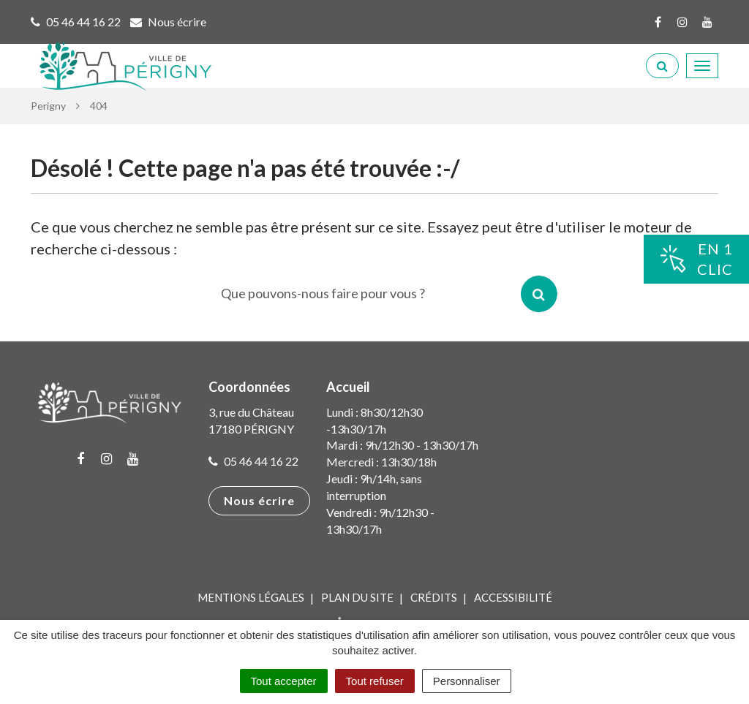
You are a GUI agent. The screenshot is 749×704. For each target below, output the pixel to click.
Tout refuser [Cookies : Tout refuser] (375, 681)
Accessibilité (513, 597)
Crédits (433, 597)
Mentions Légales (250, 597)
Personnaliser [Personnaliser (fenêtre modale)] (466, 681)
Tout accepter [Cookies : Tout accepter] (284, 681)
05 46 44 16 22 (253, 461)
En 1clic (696, 259)
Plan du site (357, 597)
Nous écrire (259, 500)
